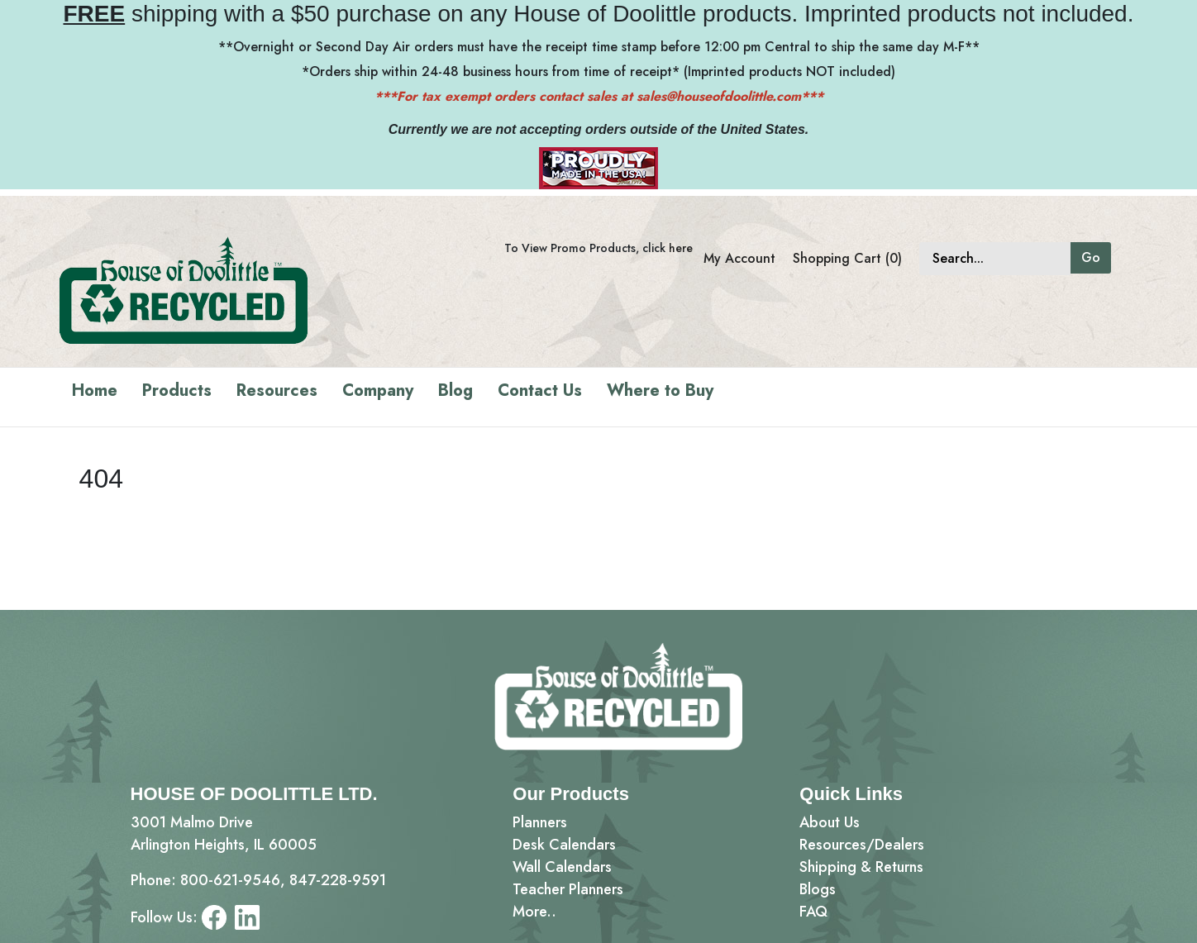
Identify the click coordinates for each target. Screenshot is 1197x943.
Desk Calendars (564, 844)
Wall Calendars (562, 867)
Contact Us (540, 390)
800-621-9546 (230, 880)
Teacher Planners (568, 889)
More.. (534, 911)
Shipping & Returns (861, 867)
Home (94, 390)
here (681, 248)
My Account (739, 258)
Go (1090, 257)
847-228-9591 (337, 880)
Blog (455, 390)
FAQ (813, 911)
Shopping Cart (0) (847, 258)
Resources (276, 390)
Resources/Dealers (861, 844)
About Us (829, 822)
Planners (540, 822)
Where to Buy (660, 390)
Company (377, 390)
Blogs (817, 889)
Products (177, 390)
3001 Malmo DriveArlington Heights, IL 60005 (224, 833)
